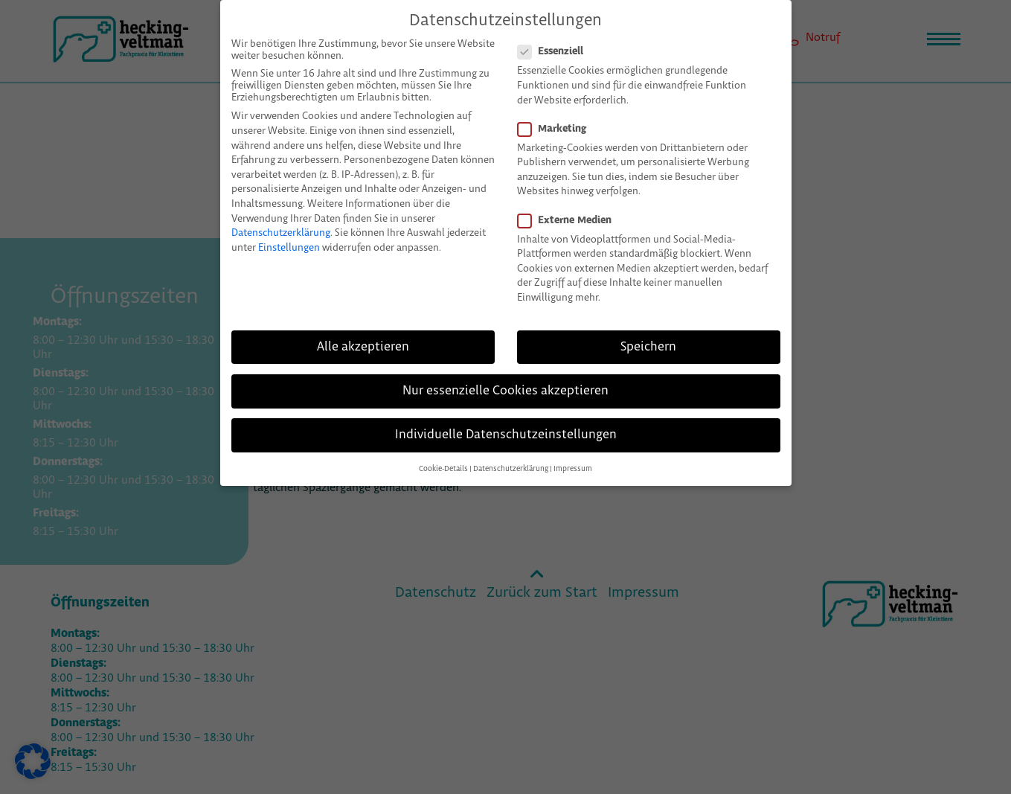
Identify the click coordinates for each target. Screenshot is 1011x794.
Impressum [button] (572, 449)
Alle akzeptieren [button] (363, 327)
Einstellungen (289, 228)
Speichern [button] (648, 327)
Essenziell (556, 32)
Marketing (558, 109)
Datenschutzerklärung (280, 214)
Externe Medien (570, 201)
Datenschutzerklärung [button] (510, 449)
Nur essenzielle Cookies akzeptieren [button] (505, 371)
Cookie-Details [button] (443, 449)
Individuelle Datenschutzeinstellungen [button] (506, 415)
